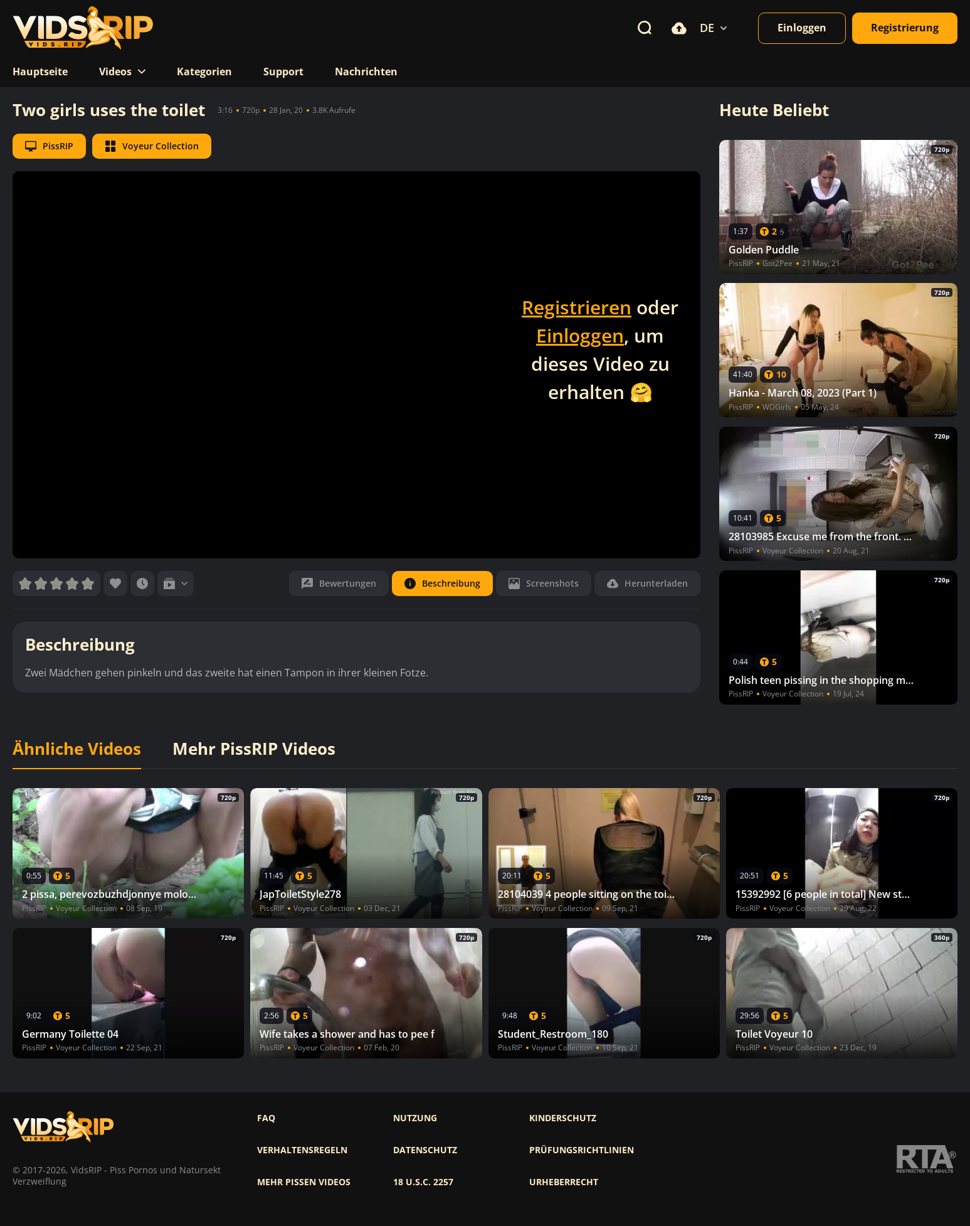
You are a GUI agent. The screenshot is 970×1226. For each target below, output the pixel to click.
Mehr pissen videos (304, 1182)
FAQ (266, 1118)
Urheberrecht (563, 1182)
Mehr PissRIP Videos (253, 749)
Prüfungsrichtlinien (581, 1150)
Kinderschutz (562, 1118)
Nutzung (415, 1118)
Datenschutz (425, 1150)
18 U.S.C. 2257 (423, 1182)
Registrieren (576, 307)
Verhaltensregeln (302, 1150)
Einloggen (580, 335)
